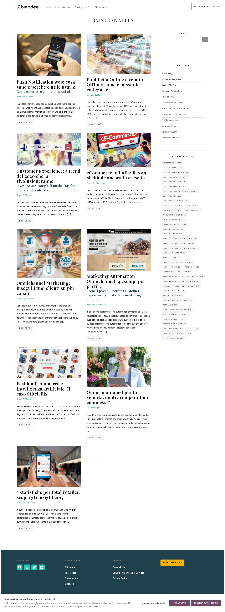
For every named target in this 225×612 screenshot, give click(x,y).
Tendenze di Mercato (171, 137)
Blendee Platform (169, 85)
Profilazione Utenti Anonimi (177, 300)
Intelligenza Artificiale (175, 224)
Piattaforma (63, 7)
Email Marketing (193, 210)
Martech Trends (191, 267)
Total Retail (192, 328)
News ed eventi (168, 96)
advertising (168, 163)
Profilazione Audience (174, 291)
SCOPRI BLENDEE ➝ (206, 6)
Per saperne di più (96, 607)
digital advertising (172, 205)
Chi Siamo (101, 7)
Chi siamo (70, 567)
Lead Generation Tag (173, 229)
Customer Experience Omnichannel (180, 191)
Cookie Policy (120, 567)
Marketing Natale (171, 257)
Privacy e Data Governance (174, 114)
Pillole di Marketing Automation (175, 108)
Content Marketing (172, 167)
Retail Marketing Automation (177, 309)
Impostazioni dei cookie (153, 603)
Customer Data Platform (174, 177)
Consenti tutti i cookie (206, 603)
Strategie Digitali (94, 95)
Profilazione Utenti (173, 295)
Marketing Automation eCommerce (179, 239)
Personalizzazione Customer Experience (183, 276)
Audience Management (172, 79)
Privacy (166, 286)
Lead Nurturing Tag (172, 234)
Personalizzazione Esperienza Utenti (181, 281)
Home (47, 7)
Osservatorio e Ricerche (172, 102)
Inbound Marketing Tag (174, 219)
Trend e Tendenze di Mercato (177, 333)
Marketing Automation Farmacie (178, 243)
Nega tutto (179, 603)
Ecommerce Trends (172, 210)
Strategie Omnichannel (174, 324)
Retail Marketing (171, 305)
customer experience (173, 186)
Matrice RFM (168, 272)
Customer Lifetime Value (175, 201)
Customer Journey (172, 196)
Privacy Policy (120, 578)
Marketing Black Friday (174, 253)
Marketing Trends (171, 267)
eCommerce (190, 205)
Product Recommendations (186, 286)
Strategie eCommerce (96, 183)
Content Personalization (175, 172)
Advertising (167, 73)
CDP (179, 163)
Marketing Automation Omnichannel (181, 248)
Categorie (81, 7)
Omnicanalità (184, 272)
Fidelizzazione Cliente (174, 215)
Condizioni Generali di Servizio (128, 572)
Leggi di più (24, 122)
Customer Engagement (174, 182)
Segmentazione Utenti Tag (176, 314)
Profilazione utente (170, 120)
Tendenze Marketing (173, 328)
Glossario (69, 583)
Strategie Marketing (173, 319)
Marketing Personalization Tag (178, 262)
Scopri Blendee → (172, 562)
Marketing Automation (26, 96)
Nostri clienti (71, 572)
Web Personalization (173, 338)
